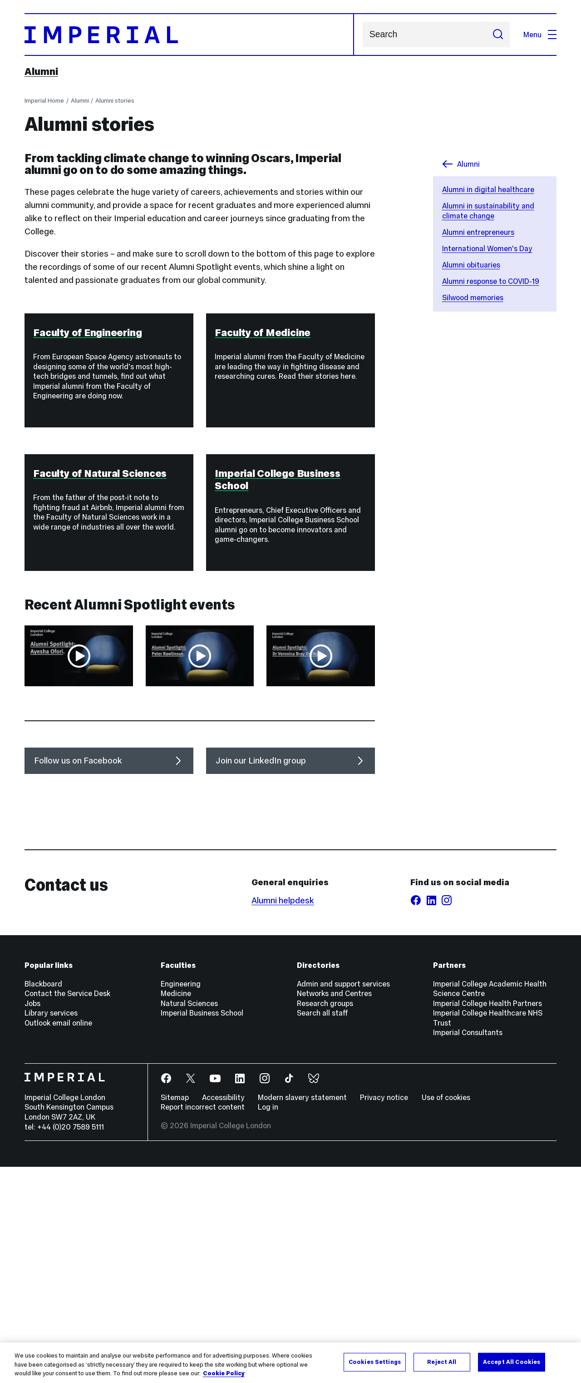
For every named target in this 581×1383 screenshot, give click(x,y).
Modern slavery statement (302, 1313)
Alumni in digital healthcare (488, 189)
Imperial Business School (202, 1229)
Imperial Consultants (467, 1249)
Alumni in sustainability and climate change (488, 210)
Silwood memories (472, 297)
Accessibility (223, 1313)
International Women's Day (487, 248)
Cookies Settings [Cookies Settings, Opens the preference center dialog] (375, 1361)
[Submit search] (498, 34)
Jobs (32, 1219)
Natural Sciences (189, 1219)
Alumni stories (114, 100)
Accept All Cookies (511, 1361)
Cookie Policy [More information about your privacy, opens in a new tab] (224, 1373)
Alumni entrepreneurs (478, 232)
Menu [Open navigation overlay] (539, 34)
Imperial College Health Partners (487, 1219)
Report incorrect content (203, 1323)
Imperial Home (44, 100)
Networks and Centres (334, 1209)
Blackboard (43, 1200)
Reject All (441, 1361)
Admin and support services (343, 1200)
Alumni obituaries (471, 264)
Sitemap (175, 1313)
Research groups (325, 1219)
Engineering (181, 1200)
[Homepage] (189, 34)
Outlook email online (58, 1239)
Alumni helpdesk (282, 1117)
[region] (290, 1363)
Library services (51, 1229)
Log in (268, 1323)
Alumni (41, 71)
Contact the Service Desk (67, 1209)
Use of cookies (446, 1313)
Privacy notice (384, 1313)
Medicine (176, 1209)
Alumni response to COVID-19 (490, 281)
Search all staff (322, 1229)
